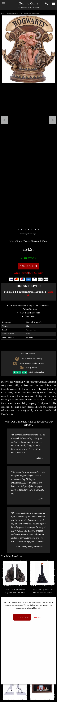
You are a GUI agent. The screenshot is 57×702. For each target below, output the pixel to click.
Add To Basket (28, 266)
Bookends (15, 13)
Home (2, 13)
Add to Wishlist (21, 273)
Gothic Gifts (28, 3)
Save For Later (36, 273)
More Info (37, 617)
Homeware (9, 13)
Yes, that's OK (22, 617)
